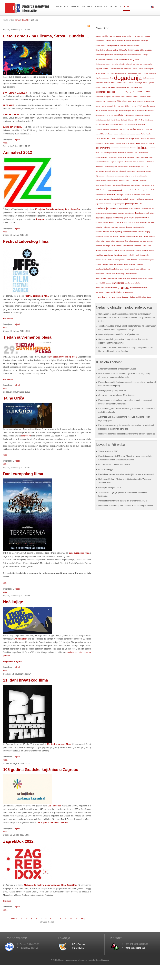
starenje (116, 250)
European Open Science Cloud (114, 97)
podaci (125, 199)
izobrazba (131, 129)
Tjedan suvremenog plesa (27, 337)
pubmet (105, 222)
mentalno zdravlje (101, 157)
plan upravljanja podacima (113, 199)
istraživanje (149, 120)
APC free (140, 36)
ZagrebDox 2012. (19, 841)
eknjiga (98, 87)
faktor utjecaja (149, 101)
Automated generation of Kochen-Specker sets (118, 334)
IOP (136, 120)
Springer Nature (107, 250)
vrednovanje (100, 274)
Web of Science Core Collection (106, 278)
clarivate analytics (146, 64)
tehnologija (144, 255)
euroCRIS (146, 92)
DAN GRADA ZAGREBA (15, 93)
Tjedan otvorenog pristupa (116, 260)
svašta (151, 250)
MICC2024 (144, 157)
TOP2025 (134, 260)
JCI (143, 129)
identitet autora (100, 115)
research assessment (130, 232)
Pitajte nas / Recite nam (135, 948)
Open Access (124, 181)
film (115, 106)
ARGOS (147, 36)
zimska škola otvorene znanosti (106, 288)
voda (148, 269)
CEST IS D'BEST (11, 114)
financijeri (121, 106)
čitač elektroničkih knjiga (138, 297)
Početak (13, 919)
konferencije (124, 148)
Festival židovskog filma (25, 241)
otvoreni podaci (101, 194)
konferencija (115, 148)
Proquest (99, 222)
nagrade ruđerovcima (125, 162)
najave (135, 162)
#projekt (105, 36)
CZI (109, 73)
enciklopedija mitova (129, 92)
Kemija (103, 138)
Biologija (145, 54)
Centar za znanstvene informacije (107, 64)
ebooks (119, 83)
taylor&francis (108, 255)
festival (98, 106)
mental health (143, 152)
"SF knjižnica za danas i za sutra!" (53, 822)
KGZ (108, 138)
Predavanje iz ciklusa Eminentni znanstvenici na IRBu (137, 208)
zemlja (127, 283)
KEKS (98, 138)
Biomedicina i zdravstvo (104, 59)
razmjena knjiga (138, 227)
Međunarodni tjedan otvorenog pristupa (121, 157)
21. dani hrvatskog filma (25, 680)
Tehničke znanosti (120, 255)
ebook (113, 83)
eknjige (104, 87)
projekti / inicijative (142, 218)
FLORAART (8, 105)
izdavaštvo (114, 129)
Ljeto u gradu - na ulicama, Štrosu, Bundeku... (46, 36)
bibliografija (123, 50)
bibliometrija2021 (146, 50)
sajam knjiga (110, 241)
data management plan (119, 73)
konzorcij (133, 148)
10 (71, 919)
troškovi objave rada (109, 264)
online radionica (101, 180)
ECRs (131, 83)
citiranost (129, 64)
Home (17, 20)
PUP (121, 222)
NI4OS (141, 162)
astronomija (100, 41)
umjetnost (132, 264)
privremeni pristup (104, 218)
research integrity (144, 232)
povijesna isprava (118, 204)
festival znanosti (107, 106)
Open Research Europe (103, 185)
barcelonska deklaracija (140, 41)
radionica (99, 227)
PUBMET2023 (114, 222)
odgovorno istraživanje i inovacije (136, 176)
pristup (152, 213)
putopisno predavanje (139, 222)
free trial (133, 106)
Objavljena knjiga (105, 469)
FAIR (104, 101)
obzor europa (119, 176)
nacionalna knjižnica (102, 162)
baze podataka (113, 45)
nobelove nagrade (111, 166)
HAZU (98, 110)
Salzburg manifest (122, 241)
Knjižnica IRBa (121, 143)
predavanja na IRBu (107, 208)
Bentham (123, 45)
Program (40, 219)
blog (132, 59)
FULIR (140, 106)
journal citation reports (121, 134)
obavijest (115, 171)
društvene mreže (148, 78)
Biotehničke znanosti (121, 59)
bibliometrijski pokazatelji (104, 54)
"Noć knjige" (21, 639)
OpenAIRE (134, 180)
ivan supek (141, 124)
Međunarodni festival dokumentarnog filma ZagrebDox (50, 885)
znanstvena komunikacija (138, 288)
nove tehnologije (134, 166)
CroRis (135, 69)
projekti (131, 218)
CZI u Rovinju (78, 948)
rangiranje (114, 227)
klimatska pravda (122, 138)
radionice (106, 227)
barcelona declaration (124, 41)
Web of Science (131, 274)
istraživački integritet (102, 124)
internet (130, 120)
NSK (143, 166)
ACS (110, 36)
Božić (137, 59)
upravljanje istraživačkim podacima (107, 269)
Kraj (82, 919)
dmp (111, 78)
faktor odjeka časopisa (135, 101)
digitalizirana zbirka (102, 78)
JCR (147, 129)
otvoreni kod (150, 190)
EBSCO (125, 83)
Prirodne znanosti (142, 213)
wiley (120, 278)
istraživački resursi (131, 124)
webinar (108, 274)
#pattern (98, 36)
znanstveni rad (128, 292)
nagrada (113, 162)
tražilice (98, 264)
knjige (137, 138)
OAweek (108, 171)
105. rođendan (54, 806)
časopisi (125, 297)
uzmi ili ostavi (124, 269)
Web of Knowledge (118, 274)
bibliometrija (133, 50)
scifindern (99, 246)
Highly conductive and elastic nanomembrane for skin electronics (126, 434)
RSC (140, 236)
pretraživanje (129, 213)
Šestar (149, 297)
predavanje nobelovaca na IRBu (106, 213)
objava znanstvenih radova (105, 176)
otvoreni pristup (114, 194)
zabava (108, 283)
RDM (112, 232)
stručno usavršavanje (127, 250)
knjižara (143, 138)
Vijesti (17, 139)
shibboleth (137, 246)
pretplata (121, 213)
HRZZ (134, 110)
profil (126, 218)
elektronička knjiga (122, 87)
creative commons (117, 69)
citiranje (122, 64)
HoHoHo (104, 110)
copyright (99, 69)
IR (139, 120)
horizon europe (113, 110)
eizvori (145, 83)
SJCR (145, 246)
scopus (118, 246)
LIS (101, 153)
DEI (139, 73)
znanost (123, 287)
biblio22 (115, 50)
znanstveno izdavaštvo (108, 297)
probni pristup (118, 218)
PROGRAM (8, 379)
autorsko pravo (111, 41)
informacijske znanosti (142, 115)
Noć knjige (13, 602)
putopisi (127, 222)
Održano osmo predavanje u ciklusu (114, 464)
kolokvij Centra (103, 148)
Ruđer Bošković (149, 236)
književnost (151, 138)
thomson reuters (101, 260)
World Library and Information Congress (140, 278)
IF (107, 115)
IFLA (110, 115)
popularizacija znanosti (103, 204)
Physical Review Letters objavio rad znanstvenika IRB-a (122, 501)
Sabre (98, 241)
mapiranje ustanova (110, 152)
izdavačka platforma (102, 129)
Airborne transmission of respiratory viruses (117, 369)
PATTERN (99, 199)
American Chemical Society (122, 36)
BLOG (25, 20)
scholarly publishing (135, 241)
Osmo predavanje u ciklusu (110, 487)
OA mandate (100, 171)
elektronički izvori (136, 87)
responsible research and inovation (107, 236)
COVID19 (106, 69)
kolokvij (151, 143)
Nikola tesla (99, 166)
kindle (114, 138)
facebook (99, 101)
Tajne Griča (13, 398)
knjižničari (131, 143)
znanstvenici (100, 292)
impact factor (118, 115)
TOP (128, 260)
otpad (104, 190)
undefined (140, 264)
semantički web (128, 246)
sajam (103, 241)
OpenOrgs (143, 180)
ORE (152, 185)
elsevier (118, 92)
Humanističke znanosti (145, 110)
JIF (151, 129)
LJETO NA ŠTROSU (12, 127)
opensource (146, 185)
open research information (121, 185)
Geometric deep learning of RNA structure (116, 395)
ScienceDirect (147, 241)
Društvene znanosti (103, 83)
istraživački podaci (116, 124)
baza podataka (101, 45)
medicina (130, 152)
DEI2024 (145, 73)
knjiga (131, 139)
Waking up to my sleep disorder (112, 390)
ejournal (151, 83)
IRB (142, 120)
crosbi (141, 69)
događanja (128, 78)
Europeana (99, 97)
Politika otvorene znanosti (144, 199)
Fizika (127, 106)
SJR (149, 246)
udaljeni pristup (122, 264)
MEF (136, 152)
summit (138, 250)
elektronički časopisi (105, 92)
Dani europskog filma (23, 474)
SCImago (106, 246)
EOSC (140, 92)
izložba (122, 129)
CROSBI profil (148, 69)
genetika (146, 106)
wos (97, 283)
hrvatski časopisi (124, 110)
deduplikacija (132, 73)
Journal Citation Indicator (104, 134)
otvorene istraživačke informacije (133, 190)
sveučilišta (99, 255)
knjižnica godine (109, 143)
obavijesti (123, 171)
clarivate (136, 64)
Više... (6, 143)
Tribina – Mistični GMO (108, 451)
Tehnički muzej (134, 255)
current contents (101, 73)
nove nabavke (123, 166)
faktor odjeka (122, 101)
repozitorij (118, 232)
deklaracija (152, 73)
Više (5, 455)
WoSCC (102, 283)
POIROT (132, 199)
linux (97, 152)
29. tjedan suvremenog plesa (63, 357)
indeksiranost (129, 115)
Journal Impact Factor (137, 134)
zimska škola (135, 283)
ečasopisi (143, 97)
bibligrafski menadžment (104, 50)
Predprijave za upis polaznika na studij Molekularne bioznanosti (126, 474)
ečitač (149, 97)
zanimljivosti (118, 283)
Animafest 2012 (17, 152)
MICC (138, 157)
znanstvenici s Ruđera (114, 292)
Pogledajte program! (12, 661)
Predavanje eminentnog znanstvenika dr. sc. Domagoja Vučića (125, 506)
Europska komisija (132, 97)
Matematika (122, 152)
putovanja (151, 222)
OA (147, 166)
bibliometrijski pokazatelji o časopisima (127, 54)
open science (135, 185)
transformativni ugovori (146, 260)
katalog (149, 134)
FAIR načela (112, 101)
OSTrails (98, 190)
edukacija (138, 83)
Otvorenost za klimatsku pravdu (134, 194)
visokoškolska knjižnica (138, 269)
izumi (139, 129)
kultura (142, 148)
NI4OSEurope (149, 162)
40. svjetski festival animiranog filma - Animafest (57, 209)
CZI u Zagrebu (78, 944)
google (152, 106)
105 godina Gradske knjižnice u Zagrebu (40, 769)
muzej (151, 157)
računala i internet (102, 232)
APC (134, 36)
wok (124, 278)
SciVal (113, 246)
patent (148, 194)
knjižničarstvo (141, 143)
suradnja (145, 250)
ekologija (111, 87)
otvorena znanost (115, 190)
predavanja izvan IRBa (133, 204)
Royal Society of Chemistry (129, 236)
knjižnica (99, 143)
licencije (152, 148)
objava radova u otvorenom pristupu (139, 171)
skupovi (98, 250)
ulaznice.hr (26, 436)
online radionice (113, 180)
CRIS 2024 (127, 69)
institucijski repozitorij (103, 120)
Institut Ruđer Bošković (119, 120)
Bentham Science (133, 45)
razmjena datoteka (125, 227)
